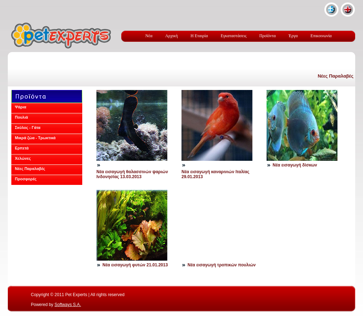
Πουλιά (21, 117)
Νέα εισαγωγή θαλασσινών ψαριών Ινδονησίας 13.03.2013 (132, 174)
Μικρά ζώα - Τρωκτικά (35, 138)
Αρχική (171, 35)
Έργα (293, 35)
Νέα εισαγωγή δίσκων (295, 165)
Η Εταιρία (199, 35)
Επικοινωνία (321, 35)
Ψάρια (20, 107)
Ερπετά (22, 148)
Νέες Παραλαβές (335, 76)
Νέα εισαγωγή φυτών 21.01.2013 (135, 264)
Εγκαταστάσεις (233, 35)
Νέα (148, 35)
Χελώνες (23, 158)
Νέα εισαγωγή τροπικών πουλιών (222, 264)
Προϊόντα (267, 35)
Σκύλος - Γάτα (27, 127)
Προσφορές (26, 179)
